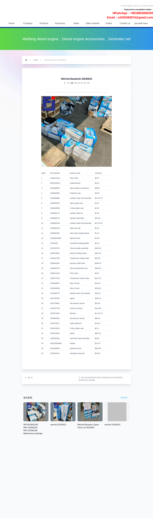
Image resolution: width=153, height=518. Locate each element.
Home (11, 23)
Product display (126, 6)
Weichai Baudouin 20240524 (55, 60)
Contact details (147, 6)
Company (27, 23)
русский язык (141, 23)
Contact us (125, 23)
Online (108, 23)
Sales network (92, 23)
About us (137, 6)
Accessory (60, 23)
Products (44, 23)
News (76, 23)
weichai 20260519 (112, 425)
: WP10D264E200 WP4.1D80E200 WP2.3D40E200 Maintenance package (100, 379)
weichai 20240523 (58, 425)
